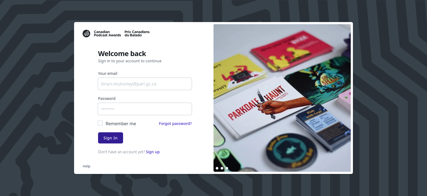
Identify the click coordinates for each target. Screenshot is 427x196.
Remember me (121, 124)
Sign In (110, 137)
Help (86, 166)
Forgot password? (175, 123)
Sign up (153, 151)
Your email (107, 73)
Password (106, 98)
